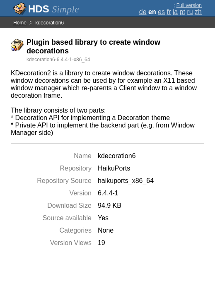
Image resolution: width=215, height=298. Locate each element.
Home (20, 23)
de (143, 11)
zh (198, 11)
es (161, 11)
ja (175, 11)
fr (169, 11)
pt (182, 11)
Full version (189, 5)
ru (190, 11)
